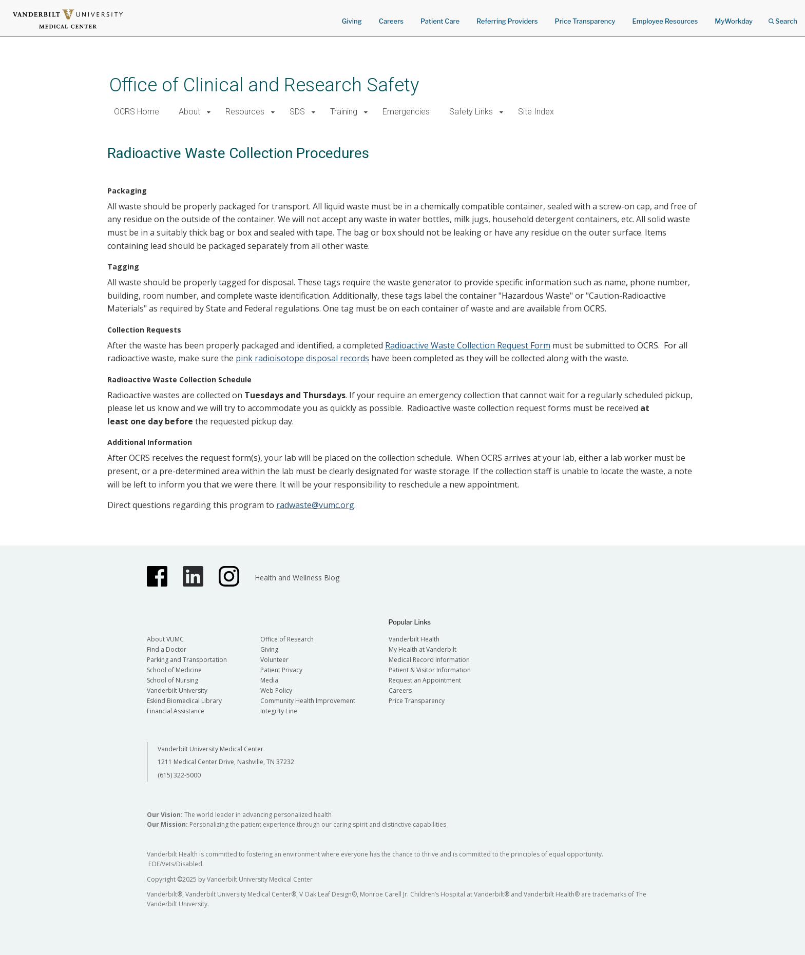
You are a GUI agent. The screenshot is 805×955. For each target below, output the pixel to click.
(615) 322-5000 (179, 775)
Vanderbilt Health (414, 639)
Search (783, 17)
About (189, 111)
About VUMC (165, 639)
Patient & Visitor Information (430, 670)
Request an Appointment (425, 680)
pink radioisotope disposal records (302, 358)
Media (269, 680)
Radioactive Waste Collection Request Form (467, 345)
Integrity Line (278, 711)
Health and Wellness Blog (297, 577)
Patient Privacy (281, 670)
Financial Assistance (175, 711)
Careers (391, 21)
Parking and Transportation (187, 659)
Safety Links (471, 111)
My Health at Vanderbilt (422, 649)
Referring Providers (507, 21)
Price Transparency (585, 21)
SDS (297, 111)
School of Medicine (174, 670)
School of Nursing (172, 680)
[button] (208, 112)
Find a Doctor (166, 649)
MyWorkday (734, 21)
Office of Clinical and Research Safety (264, 85)
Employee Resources (665, 21)
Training (343, 111)
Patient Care (439, 21)
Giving (352, 21)
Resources (244, 111)
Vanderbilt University (177, 690)
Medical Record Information (429, 659)
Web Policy (276, 690)
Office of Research (287, 639)
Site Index (536, 111)
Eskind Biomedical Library (184, 700)
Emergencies (406, 111)
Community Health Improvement (307, 700)
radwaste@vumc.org (315, 505)
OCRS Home (136, 111)
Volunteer (274, 659)
